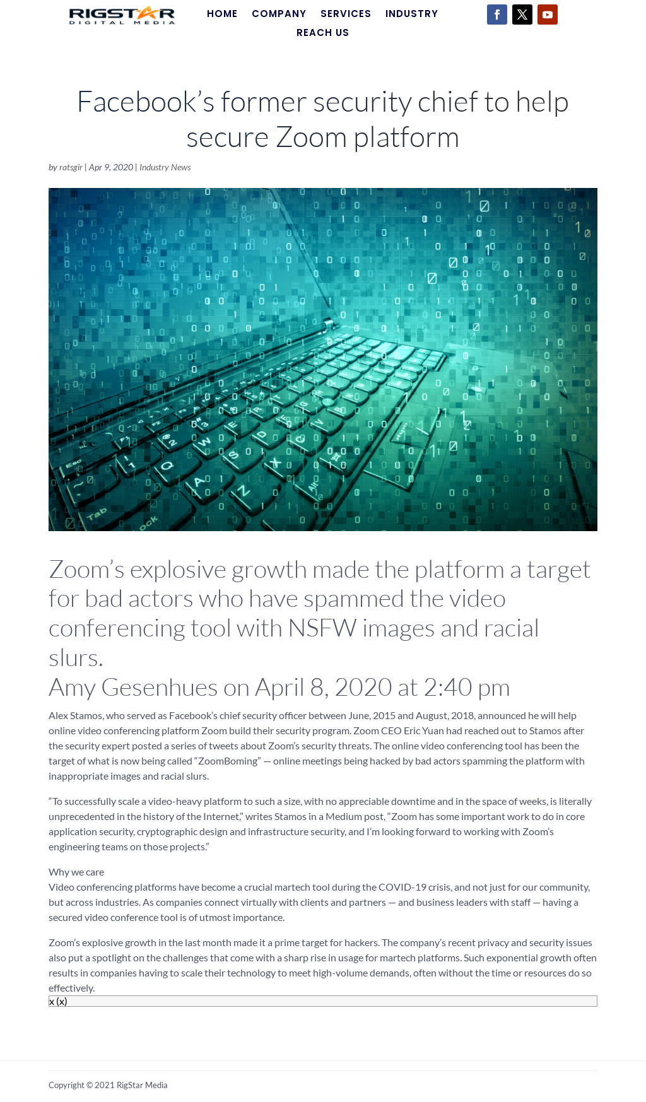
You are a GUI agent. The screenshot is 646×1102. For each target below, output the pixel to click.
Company (279, 14)
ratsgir (71, 166)
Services (346, 14)
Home (222, 14)
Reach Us (323, 33)
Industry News (165, 166)
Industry (411, 14)
